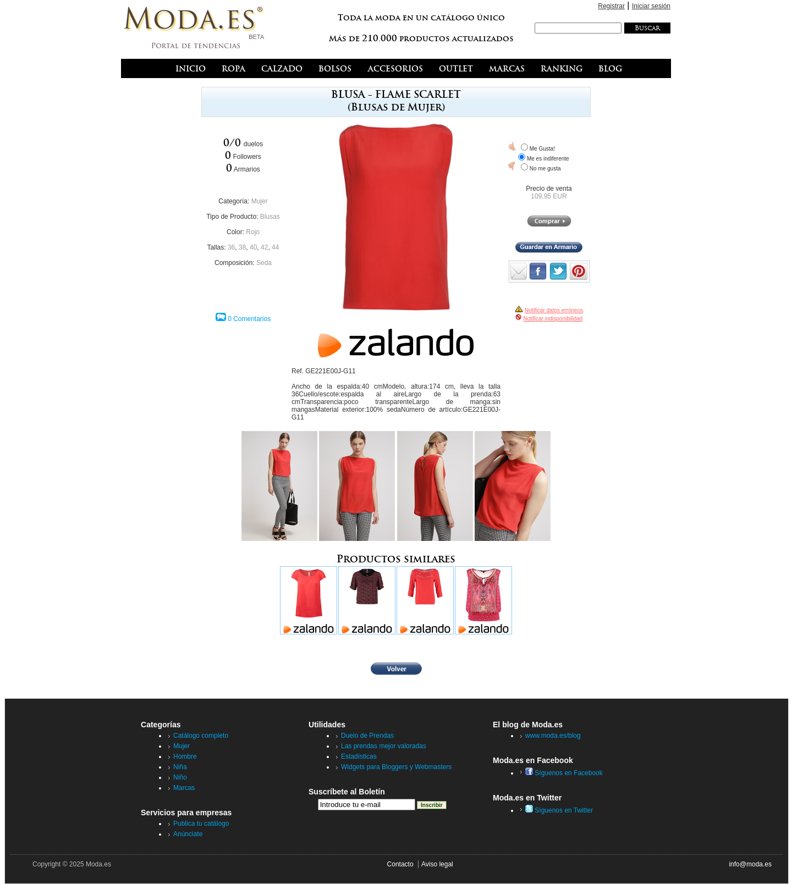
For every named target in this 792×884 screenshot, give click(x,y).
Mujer (259, 201)
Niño (180, 777)
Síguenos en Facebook (564, 773)
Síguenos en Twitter (559, 810)
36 (231, 247)
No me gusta (545, 168)
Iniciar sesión (651, 6)
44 (275, 247)
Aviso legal (437, 864)
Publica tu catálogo (201, 823)
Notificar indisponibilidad (552, 319)
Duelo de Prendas (367, 735)
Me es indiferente (548, 159)
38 (242, 247)
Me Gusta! (542, 149)
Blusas (270, 216)
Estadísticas (359, 756)
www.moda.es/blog (553, 735)
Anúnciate (187, 834)
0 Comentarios (249, 319)
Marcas (184, 788)
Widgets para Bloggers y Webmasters (396, 767)
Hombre (185, 756)
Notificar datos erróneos (554, 310)
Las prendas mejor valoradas (383, 746)
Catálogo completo (200, 735)
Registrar (611, 6)
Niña (180, 767)
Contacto (400, 864)
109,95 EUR (548, 196)
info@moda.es (750, 864)
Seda (264, 263)
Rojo (253, 232)
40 (253, 247)
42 (264, 247)
